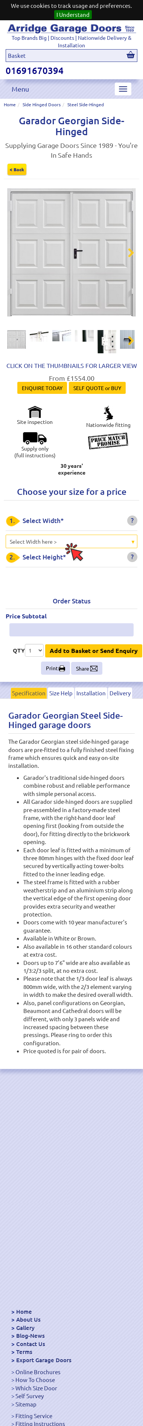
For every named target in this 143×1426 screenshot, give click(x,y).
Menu (20, 89)
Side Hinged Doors (42, 104)
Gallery (25, 1327)
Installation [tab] (91, 692)
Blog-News (30, 1335)
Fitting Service (33, 1415)
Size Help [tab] (61, 692)
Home (10, 104)
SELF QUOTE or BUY (97, 387)
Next (126, 253)
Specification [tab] (29, 692)
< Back (17, 169)
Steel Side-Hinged (85, 104)
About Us (28, 1319)
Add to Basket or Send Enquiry (94, 650)
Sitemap (26, 1404)
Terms (24, 1351)
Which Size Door (36, 1387)
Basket (17, 55)
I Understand (73, 14)
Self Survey (29, 1395)
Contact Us (30, 1344)
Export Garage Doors (44, 1360)
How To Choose (35, 1379)
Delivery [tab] (120, 692)
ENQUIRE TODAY (42, 387)
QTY (19, 650)
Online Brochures (38, 1371)
